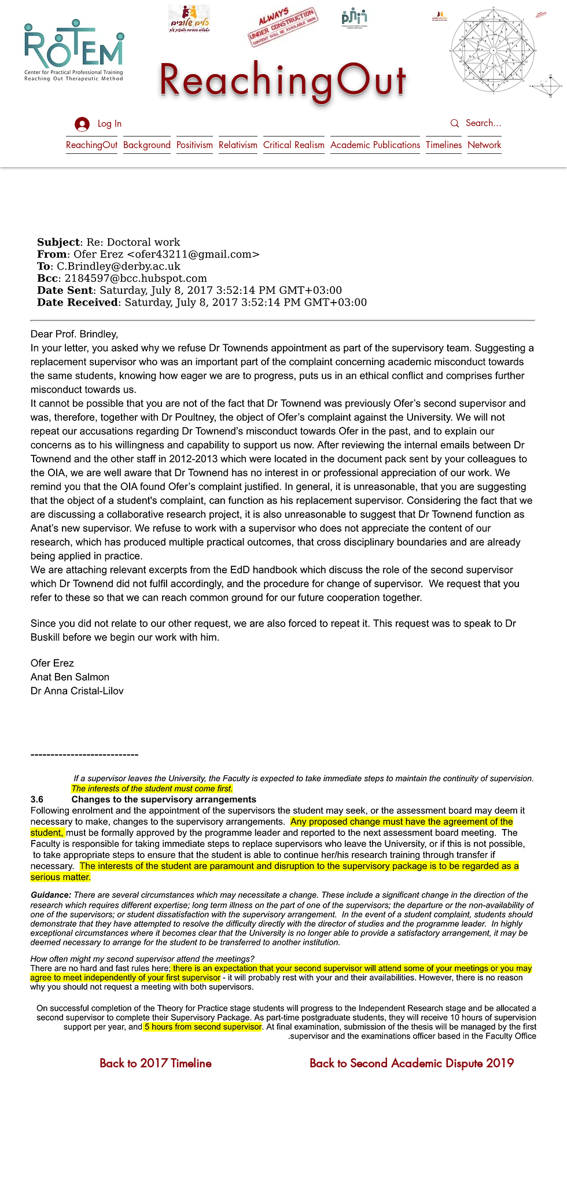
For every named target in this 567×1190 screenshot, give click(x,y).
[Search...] (495, 123)
